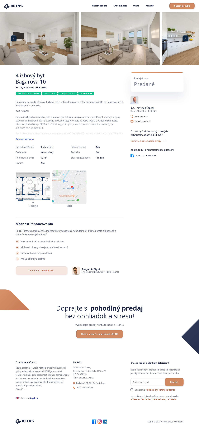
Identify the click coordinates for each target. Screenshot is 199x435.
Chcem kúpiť (120, 5)
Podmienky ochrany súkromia (160, 397)
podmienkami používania (164, 407)
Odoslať (174, 389)
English (34, 405)
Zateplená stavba (68, 93)
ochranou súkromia (140, 407)
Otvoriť (19, 396)
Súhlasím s (155, 397)
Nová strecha (87, 93)
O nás (136, 5)
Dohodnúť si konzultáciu (41, 278)
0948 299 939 (141, 116)
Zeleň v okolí (49, 93)
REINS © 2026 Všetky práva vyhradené (166, 429)
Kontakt (150, 5)
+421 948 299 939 (85, 395)
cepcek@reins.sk (143, 121)
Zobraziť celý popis (25, 146)
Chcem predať (99, 5)
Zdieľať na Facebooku (143, 155)
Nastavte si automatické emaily (146, 140)
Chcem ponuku (182, 5)
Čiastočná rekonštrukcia (28, 93)
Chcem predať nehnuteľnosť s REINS (99, 341)
